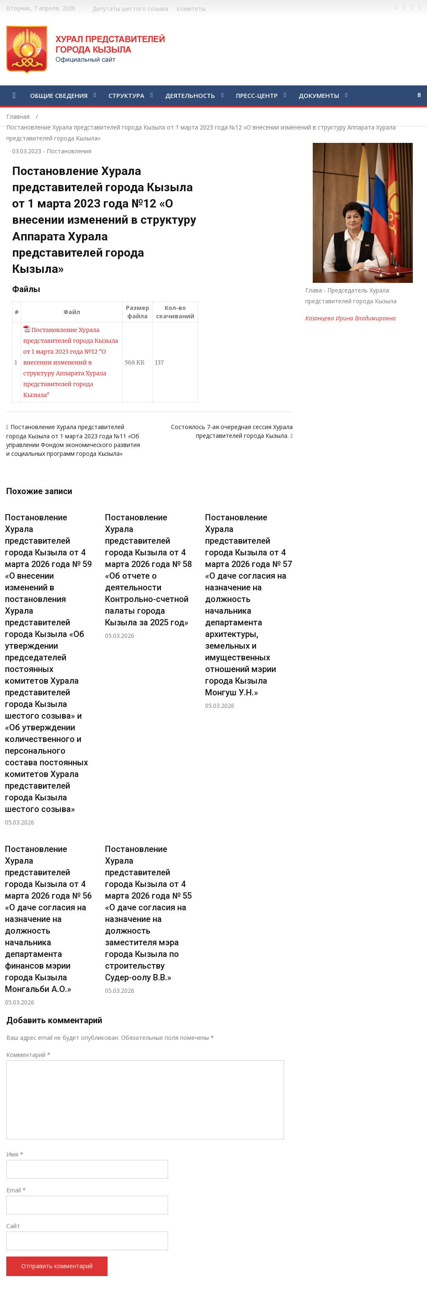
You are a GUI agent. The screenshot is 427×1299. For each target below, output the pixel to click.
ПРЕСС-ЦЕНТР (257, 95)
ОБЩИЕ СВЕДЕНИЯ (59, 95)
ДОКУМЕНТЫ (319, 95)
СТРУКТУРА (126, 95)
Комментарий (28, 1055)
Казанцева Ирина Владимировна (350, 318)
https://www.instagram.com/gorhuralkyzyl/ (420, 7)
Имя (14, 1154)
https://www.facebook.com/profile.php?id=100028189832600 (396, 7)
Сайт (13, 1226)
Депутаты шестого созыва (130, 8)
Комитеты (191, 8)
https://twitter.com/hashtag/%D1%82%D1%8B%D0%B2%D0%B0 (404, 7)
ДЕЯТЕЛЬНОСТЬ (190, 95)
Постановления (69, 151)
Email (16, 1190)
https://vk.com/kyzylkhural (412, 7)
